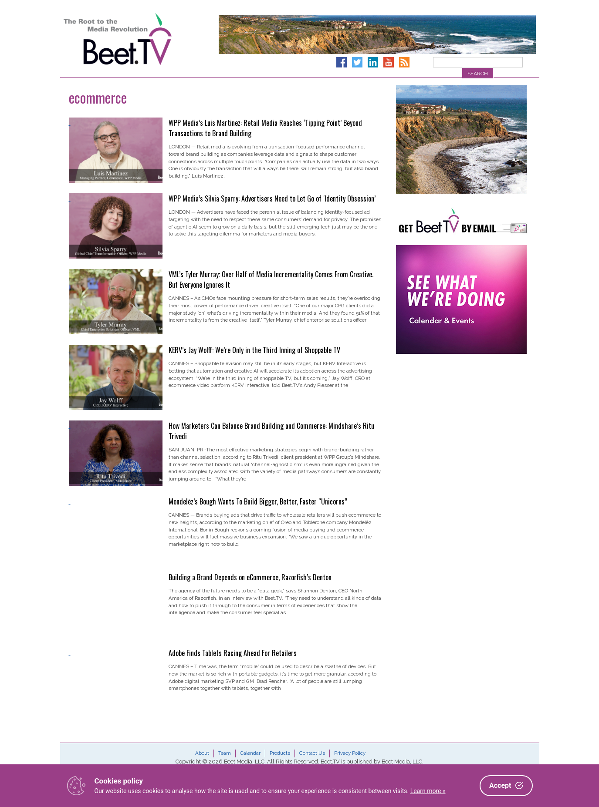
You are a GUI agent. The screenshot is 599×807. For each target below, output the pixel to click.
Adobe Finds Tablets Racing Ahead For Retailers (233, 653)
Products (280, 753)
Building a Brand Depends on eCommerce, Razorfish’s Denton (250, 577)
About (202, 753)
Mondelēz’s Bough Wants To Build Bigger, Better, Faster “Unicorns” (258, 501)
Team (224, 753)
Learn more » (428, 790)
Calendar (250, 753)
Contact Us (312, 753)
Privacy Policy (349, 753)
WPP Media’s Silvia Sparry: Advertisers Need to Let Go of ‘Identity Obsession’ (272, 198)
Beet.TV (140, 39)
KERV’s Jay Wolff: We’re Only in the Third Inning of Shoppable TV (254, 350)
